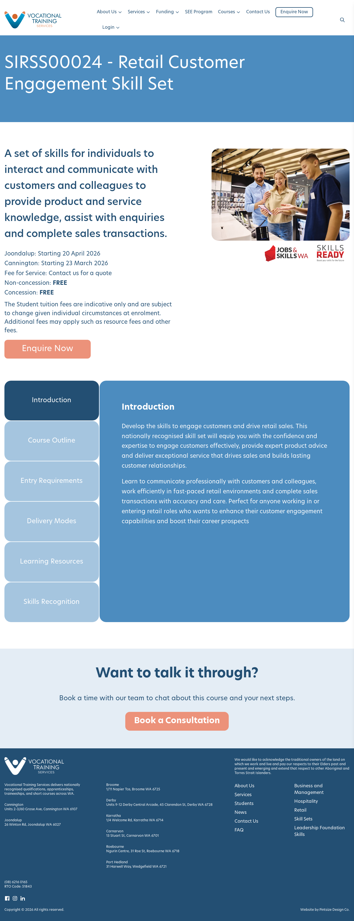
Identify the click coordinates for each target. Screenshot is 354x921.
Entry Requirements (51, 481)
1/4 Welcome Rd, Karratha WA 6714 (134, 820)
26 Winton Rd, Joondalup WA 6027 (32, 825)
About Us (109, 12)
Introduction (51, 400)
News (241, 813)
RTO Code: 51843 (18, 886)
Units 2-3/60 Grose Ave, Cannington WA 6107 (40, 809)
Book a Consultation (177, 721)
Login (111, 27)
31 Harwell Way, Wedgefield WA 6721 (136, 867)
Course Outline (51, 441)
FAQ (239, 830)
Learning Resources (51, 562)
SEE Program (198, 12)
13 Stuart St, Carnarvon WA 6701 (132, 836)
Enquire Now (294, 12)
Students (244, 804)
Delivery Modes (51, 521)
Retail (300, 810)
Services (139, 12)
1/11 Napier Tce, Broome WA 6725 (133, 789)
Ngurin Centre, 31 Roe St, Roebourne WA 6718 (142, 851)
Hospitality (306, 801)
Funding (167, 12)
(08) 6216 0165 (15, 882)
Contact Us (258, 12)
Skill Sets (303, 819)
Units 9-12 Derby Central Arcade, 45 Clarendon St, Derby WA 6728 (159, 805)
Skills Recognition (52, 602)
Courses (229, 12)
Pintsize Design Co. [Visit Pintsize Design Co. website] (334, 910)
